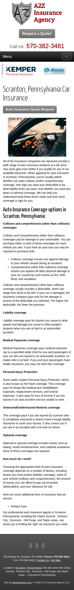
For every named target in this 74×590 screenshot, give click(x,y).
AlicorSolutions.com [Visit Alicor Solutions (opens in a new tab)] (22, 582)
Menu (7, 57)
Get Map (55, 560)
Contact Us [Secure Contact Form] (43, 560)
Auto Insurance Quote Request (30, 109)
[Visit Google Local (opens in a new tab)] (43, 545)
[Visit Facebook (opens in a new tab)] (31, 545)
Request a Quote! (37, 34)
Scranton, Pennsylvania (29, 567)
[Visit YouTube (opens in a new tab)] (37, 545)
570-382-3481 (45, 46)
